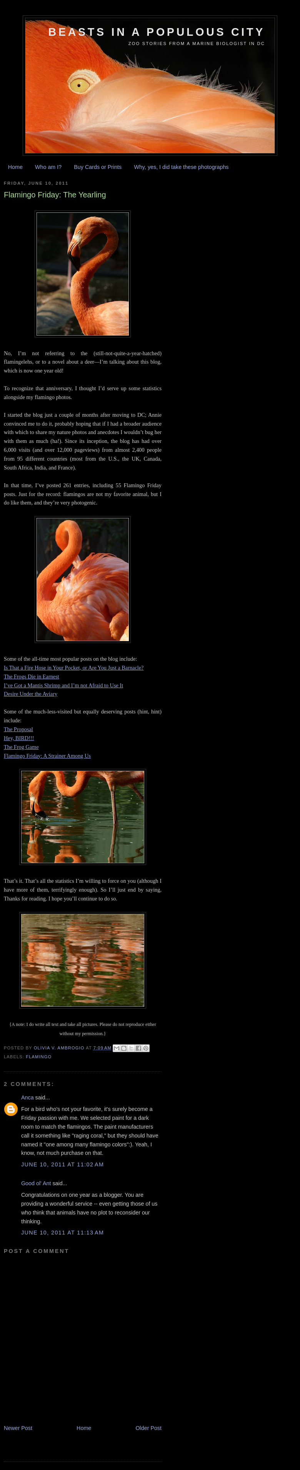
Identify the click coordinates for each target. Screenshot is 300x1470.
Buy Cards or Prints (98, 167)
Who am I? (48, 167)
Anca (27, 1097)
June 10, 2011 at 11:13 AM (62, 1232)
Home (15, 167)
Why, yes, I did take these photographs (181, 167)
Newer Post (18, 1428)
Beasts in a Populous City (156, 32)
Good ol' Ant (36, 1183)
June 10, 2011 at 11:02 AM (62, 1164)
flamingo (39, 1056)
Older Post (148, 1428)
